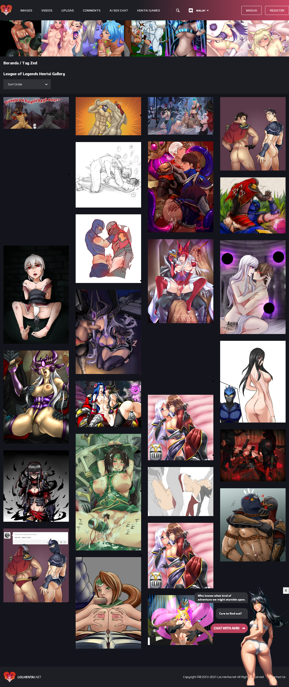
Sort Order (15, 84)
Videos (46, 10)
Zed (33, 63)
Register (277, 10)
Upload (67, 10)
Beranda (11, 63)
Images (26, 10)
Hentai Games (148, 10)
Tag (25, 63)
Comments (91, 10)
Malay (201, 10)
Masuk (251, 10)
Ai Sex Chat (119, 10)
